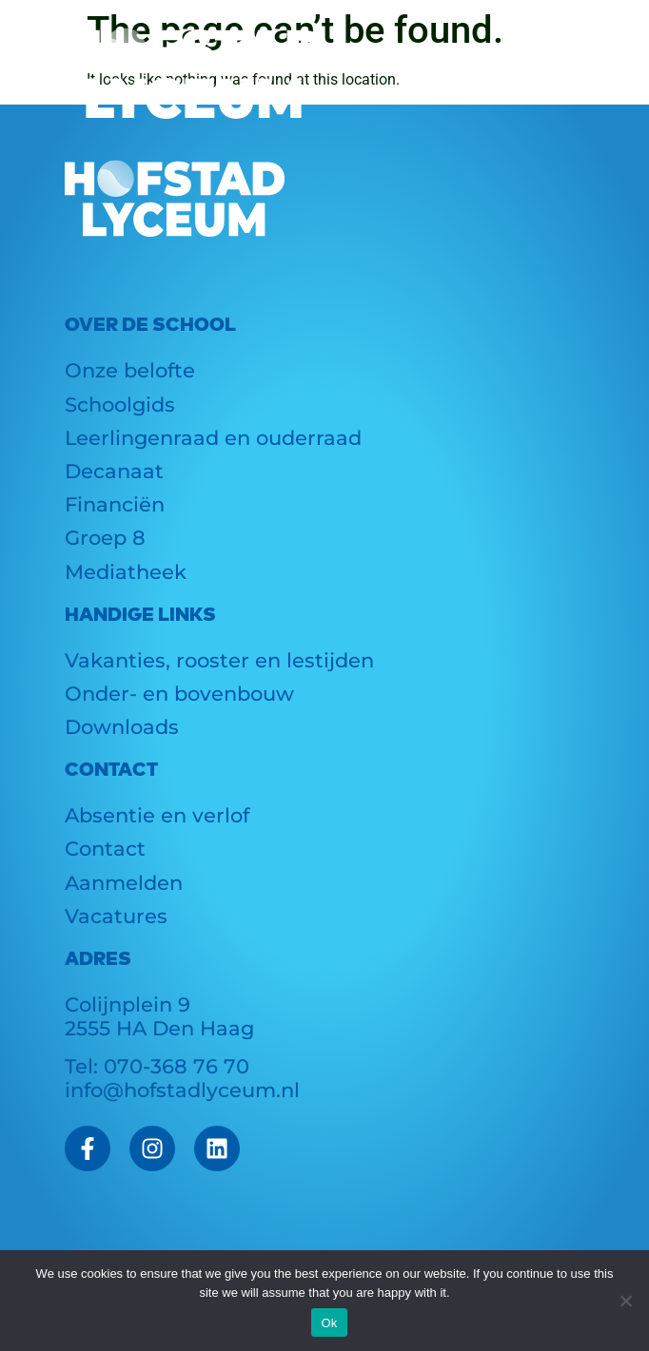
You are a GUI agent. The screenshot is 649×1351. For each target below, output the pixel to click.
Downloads (122, 727)
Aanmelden (124, 883)
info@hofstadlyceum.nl (182, 1090)
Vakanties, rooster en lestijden (219, 660)
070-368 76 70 (176, 1066)
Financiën (115, 504)
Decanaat (114, 471)
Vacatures (116, 916)
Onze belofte (130, 370)
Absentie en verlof (157, 815)
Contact (105, 848)
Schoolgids (120, 404)
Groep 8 (105, 538)
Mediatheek (126, 572)
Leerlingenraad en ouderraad (213, 438)
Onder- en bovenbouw (179, 693)
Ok (329, 1323)
